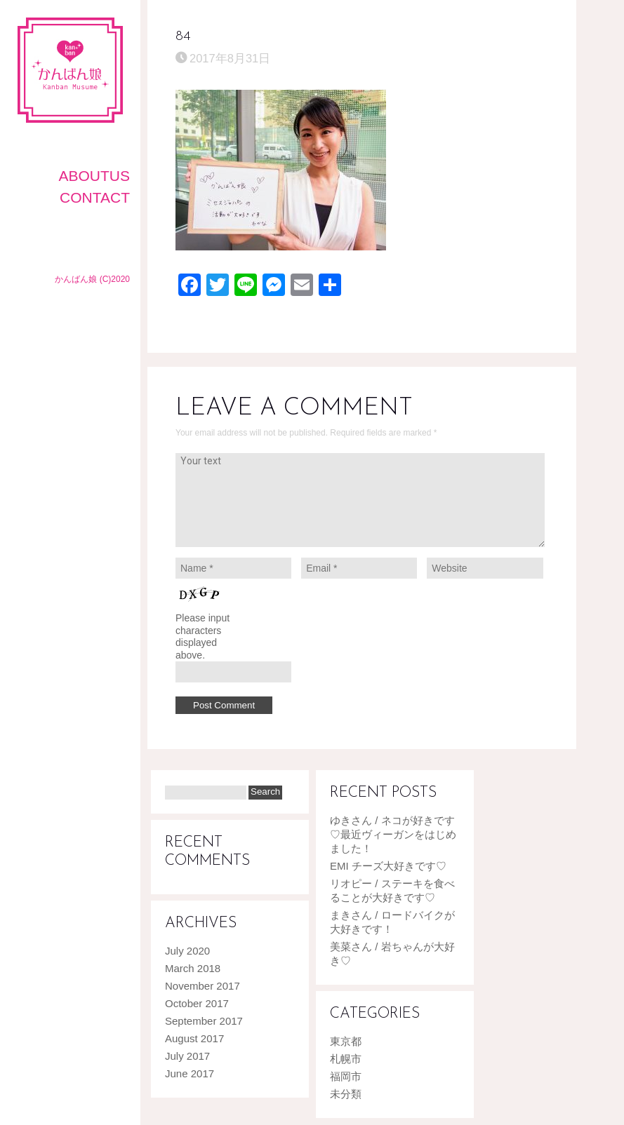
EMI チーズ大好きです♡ (388, 866)
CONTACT (95, 197)
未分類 (345, 1094)
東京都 (345, 1041)
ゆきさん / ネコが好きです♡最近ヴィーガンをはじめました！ (393, 834)
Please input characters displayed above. (202, 636)
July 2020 (187, 951)
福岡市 (345, 1076)
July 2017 (187, 1056)
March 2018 (192, 968)
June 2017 (189, 1073)
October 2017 (197, 1003)
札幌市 (345, 1059)
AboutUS (94, 176)
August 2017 (194, 1038)
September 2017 (204, 1021)
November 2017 (202, 986)
